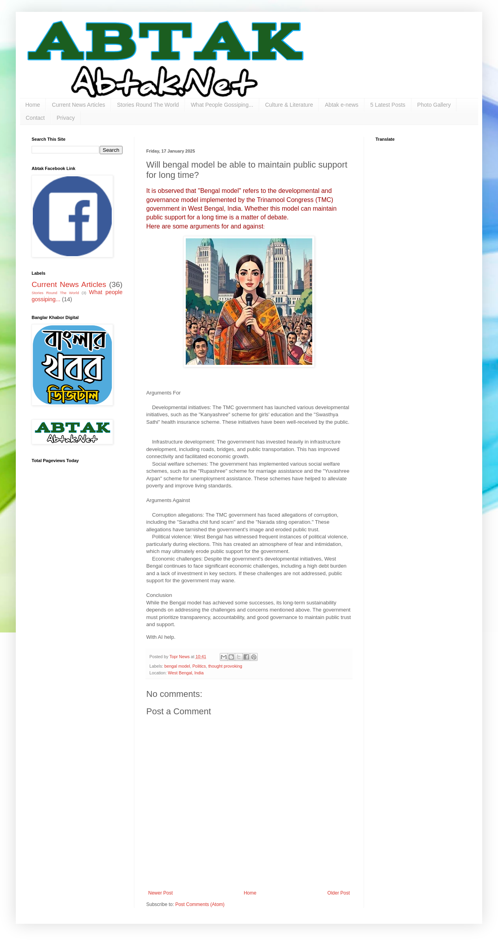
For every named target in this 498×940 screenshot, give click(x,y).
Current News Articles (78, 105)
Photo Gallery (434, 105)
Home (32, 105)
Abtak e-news (341, 105)
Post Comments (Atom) (199, 904)
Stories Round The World (148, 105)
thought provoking (225, 666)
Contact (35, 118)
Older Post (338, 893)
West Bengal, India (186, 672)
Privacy (66, 118)
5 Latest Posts (388, 105)
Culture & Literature (289, 105)
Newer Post (160, 893)
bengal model (177, 666)
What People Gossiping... (222, 105)
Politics (199, 666)
